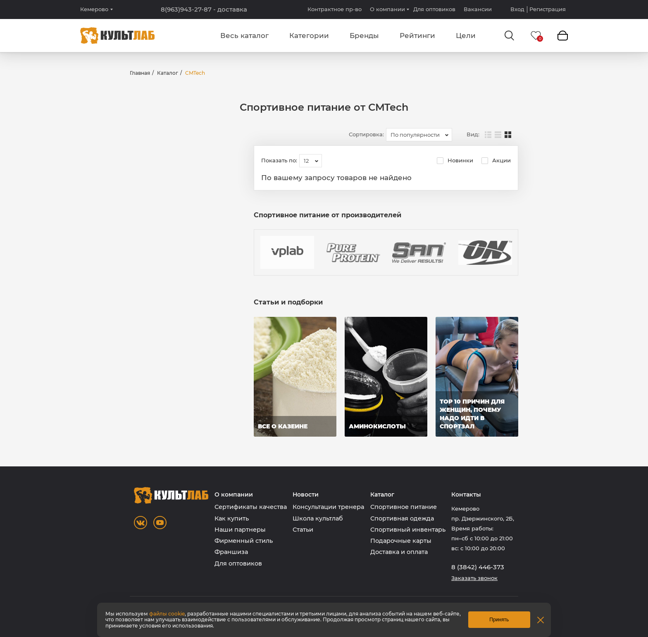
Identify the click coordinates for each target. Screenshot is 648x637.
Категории (309, 35)
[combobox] (419, 134)
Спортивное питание (403, 507)
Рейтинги (417, 35)
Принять (499, 620)
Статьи (303, 529)
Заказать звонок (474, 578)
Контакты (466, 494)
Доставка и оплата (399, 552)
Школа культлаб (318, 518)
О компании (387, 9)
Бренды (364, 35)
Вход (517, 9)
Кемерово (94, 9)
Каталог (167, 73)
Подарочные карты (400, 540)
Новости (306, 494)
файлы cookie (167, 614)
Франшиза (231, 552)
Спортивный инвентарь (408, 529)
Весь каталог (244, 35)
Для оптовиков (434, 9)
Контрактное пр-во (334, 9)
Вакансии (478, 9)
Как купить (231, 518)
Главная (140, 73)
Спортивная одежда (402, 518)
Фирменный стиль (243, 540)
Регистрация (547, 9)
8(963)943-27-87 (204, 9)
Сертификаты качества (250, 507)
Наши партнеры (240, 529)
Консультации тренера (328, 507)
